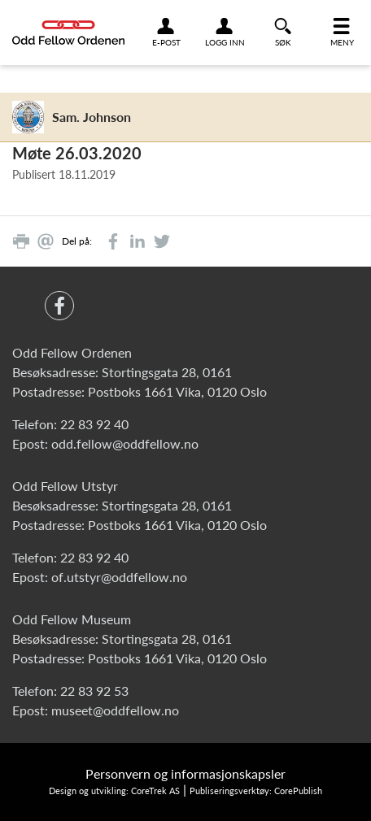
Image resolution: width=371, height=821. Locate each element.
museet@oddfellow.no (115, 710)
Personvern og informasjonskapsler (185, 773)
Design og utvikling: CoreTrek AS (114, 790)
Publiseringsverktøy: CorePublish (256, 790)
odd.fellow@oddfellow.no (125, 443)
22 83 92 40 (94, 424)
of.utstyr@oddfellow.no (119, 576)
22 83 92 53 (94, 690)
